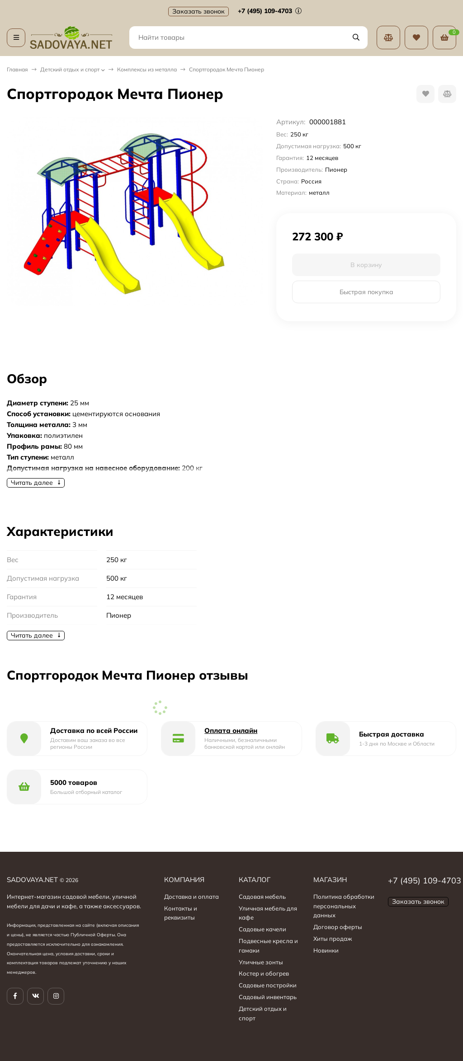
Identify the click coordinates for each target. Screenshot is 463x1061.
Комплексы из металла (147, 69)
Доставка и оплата (191, 896)
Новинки (326, 950)
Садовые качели (262, 929)
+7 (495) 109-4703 (270, 11)
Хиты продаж (332, 938)
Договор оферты (337, 926)
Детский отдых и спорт (69, 69)
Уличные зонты (261, 962)
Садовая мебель (262, 896)
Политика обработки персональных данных (343, 906)
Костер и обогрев (264, 973)
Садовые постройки (268, 985)
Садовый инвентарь (268, 996)
